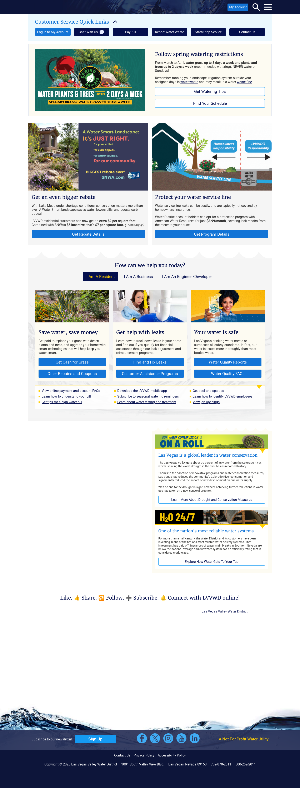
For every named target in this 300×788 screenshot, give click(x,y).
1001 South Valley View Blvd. (142, 764)
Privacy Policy (144, 755)
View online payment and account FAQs (71, 391)
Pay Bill (130, 32)
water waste (189, 82)
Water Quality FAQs (228, 373)
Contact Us (247, 32)
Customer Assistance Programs (150, 373)
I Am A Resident (100, 276)
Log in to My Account (51, 33)
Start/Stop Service (208, 32)
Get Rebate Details (88, 234)
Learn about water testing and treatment (146, 402)
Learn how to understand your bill (66, 396)
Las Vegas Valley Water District (225, 611)
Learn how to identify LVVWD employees (222, 396)
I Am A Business (138, 276)
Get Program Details (211, 234)
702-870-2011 (221, 764)
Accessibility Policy (172, 755)
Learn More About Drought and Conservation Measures (211, 500)
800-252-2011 (245, 764)
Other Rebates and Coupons (68, 374)
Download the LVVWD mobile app (142, 391)
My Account (237, 8)
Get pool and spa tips (208, 391)
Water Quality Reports (228, 362)
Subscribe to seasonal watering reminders (148, 396)
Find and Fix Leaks (150, 362)
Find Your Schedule (210, 103)
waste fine (244, 82)
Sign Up (95, 739)
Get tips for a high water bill (62, 402)
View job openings (206, 402)
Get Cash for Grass (64, 363)
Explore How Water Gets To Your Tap (212, 562)
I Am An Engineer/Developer (187, 276)
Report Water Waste (169, 32)
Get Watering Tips (210, 91)
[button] (56, 7)
